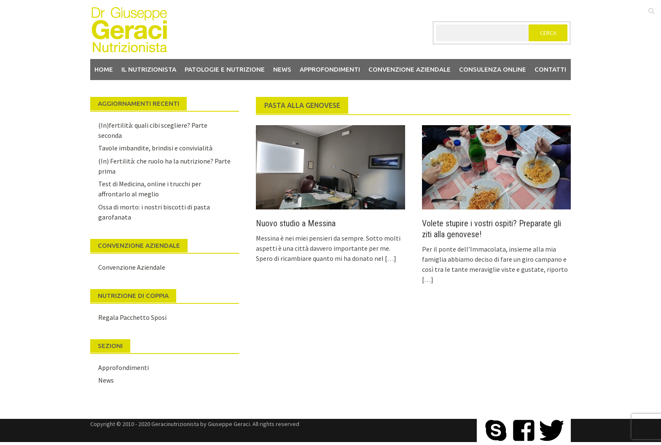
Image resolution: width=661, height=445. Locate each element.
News (282, 69)
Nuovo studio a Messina (296, 223)
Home (103, 69)
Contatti (550, 69)
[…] (390, 258)
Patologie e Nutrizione (225, 69)
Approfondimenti (330, 69)
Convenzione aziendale (409, 69)
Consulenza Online (492, 69)
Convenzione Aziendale (131, 267)
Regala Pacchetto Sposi (132, 317)
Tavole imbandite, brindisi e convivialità (155, 148)
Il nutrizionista (148, 69)
